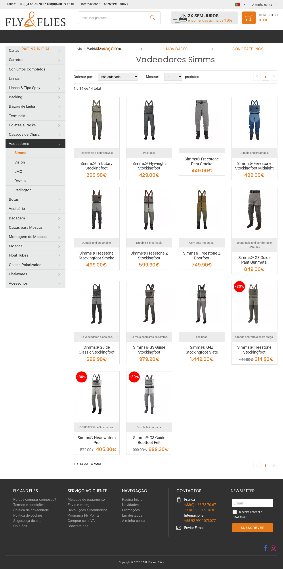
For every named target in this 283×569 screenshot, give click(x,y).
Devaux (20, 181)
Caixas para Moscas (26, 227)
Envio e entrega (80, 505)
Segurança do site (27, 521)
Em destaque (132, 515)
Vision (19, 162)
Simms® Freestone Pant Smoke (202, 161)
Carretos (16, 59)
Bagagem (17, 218)
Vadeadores (19, 143)
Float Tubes (18, 255)
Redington (22, 190)
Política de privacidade (31, 510)
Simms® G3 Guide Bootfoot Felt (149, 440)
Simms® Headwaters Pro (97, 440)
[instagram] (273, 548)
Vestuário (17, 208)
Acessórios (18, 283)
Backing (15, 97)
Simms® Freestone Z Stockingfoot (149, 255)
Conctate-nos (243, 36)
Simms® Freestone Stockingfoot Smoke (96, 255)
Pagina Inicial (39, 36)
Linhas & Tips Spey (24, 88)
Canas (14, 50)
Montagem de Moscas (28, 236)
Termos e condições (28, 505)
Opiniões (20, 526)
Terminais (17, 116)
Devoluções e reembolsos (87, 510)
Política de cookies (27, 515)
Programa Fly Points (83, 515)
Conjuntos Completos (27, 69)
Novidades (175, 36)
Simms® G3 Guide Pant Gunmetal (254, 260)
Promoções (107, 36)
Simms (20, 152)
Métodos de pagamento (86, 499)
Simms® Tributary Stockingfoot (96, 166)
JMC (18, 171)
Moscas (15, 246)
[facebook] (266, 548)
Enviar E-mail (194, 528)
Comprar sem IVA (81, 521)
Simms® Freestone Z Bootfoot (202, 255)
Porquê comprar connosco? (34, 499)
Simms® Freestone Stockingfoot (254, 349)
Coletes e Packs (22, 125)
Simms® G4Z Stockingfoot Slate (202, 349)
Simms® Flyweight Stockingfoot (149, 166)
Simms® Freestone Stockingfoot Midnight (254, 166)
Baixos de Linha (22, 106)
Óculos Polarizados (25, 265)
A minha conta (133, 521)
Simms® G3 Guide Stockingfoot (149, 349)
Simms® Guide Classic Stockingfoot (97, 349)
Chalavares (18, 274)
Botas (14, 199)
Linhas (14, 78)
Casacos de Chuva (24, 134)
